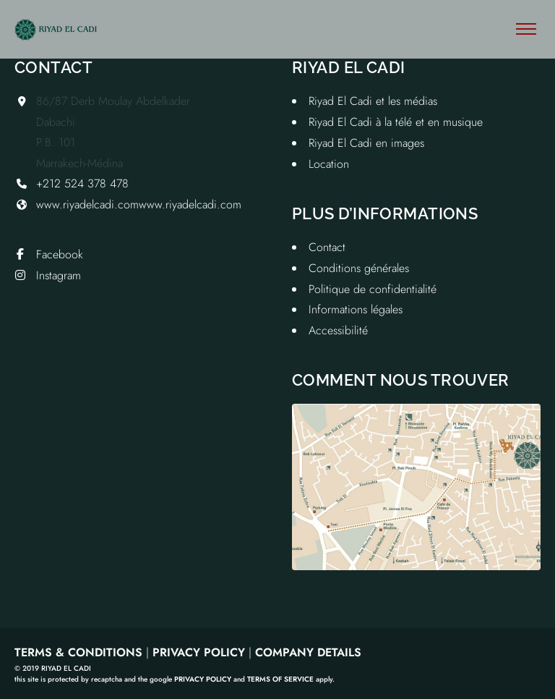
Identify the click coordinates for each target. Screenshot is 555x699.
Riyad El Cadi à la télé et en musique (396, 122)
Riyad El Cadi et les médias (373, 101)
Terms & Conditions (78, 652)
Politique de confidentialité (372, 289)
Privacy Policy (198, 652)
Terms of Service (280, 679)
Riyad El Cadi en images (366, 143)
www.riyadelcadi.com (87, 204)
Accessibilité (338, 330)
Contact (327, 247)
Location (329, 164)
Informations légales (356, 309)
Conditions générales (359, 268)
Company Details (308, 652)
